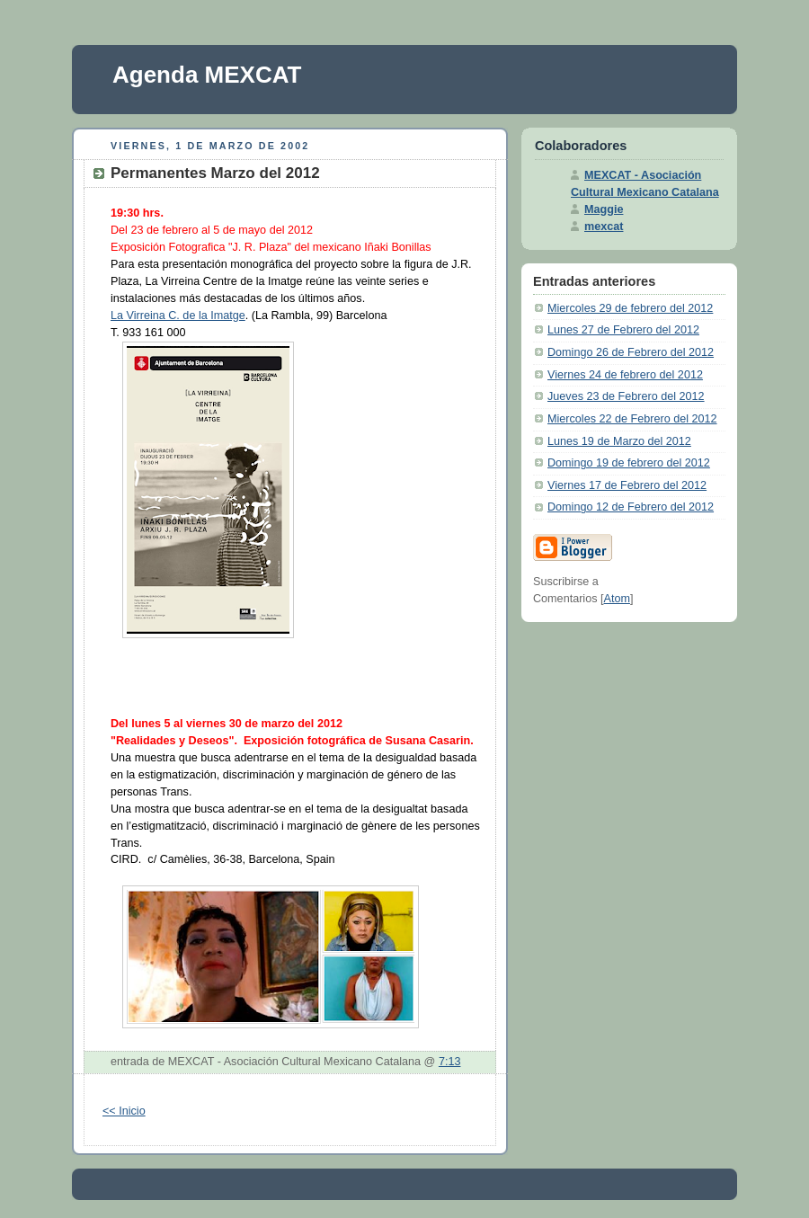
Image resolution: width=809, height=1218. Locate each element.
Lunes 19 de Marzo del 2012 (619, 441)
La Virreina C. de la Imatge (178, 315)
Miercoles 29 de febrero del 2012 (630, 308)
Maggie (603, 209)
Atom (617, 598)
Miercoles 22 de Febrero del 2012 (632, 419)
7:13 (450, 1061)
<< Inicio (124, 1111)
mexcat (603, 226)
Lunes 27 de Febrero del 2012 (623, 330)
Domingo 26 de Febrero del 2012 (630, 352)
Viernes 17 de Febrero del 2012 (627, 485)
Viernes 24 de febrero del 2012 (625, 375)
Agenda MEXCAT (206, 74)
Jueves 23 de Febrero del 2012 (626, 396)
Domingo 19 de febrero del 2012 (628, 463)
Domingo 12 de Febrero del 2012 (630, 507)
